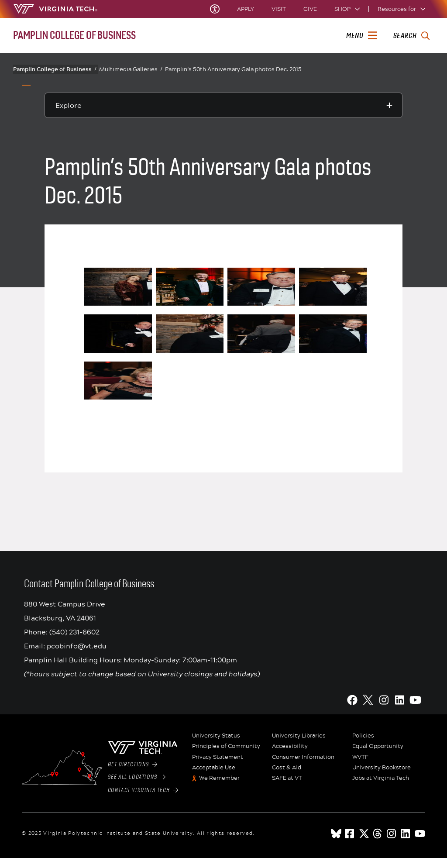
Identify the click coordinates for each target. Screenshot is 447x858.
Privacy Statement (217, 757)
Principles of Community (226, 746)
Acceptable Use (213, 768)
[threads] (378, 833)
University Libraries (299, 736)
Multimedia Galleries (130, 69)
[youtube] (420, 833)
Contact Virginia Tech (143, 790)
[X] (368, 700)
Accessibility (290, 746)
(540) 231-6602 (74, 631)
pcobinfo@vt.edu (77, 645)
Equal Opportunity (377, 746)
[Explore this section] (223, 105)
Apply (245, 9)
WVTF (360, 757)
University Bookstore (381, 768)
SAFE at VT (287, 778)
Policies (363, 736)
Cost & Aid (286, 768)
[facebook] (350, 833)
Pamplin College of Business (54, 69)
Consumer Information (303, 757)
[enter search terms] (411, 36)
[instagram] (392, 833)
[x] (364, 833)
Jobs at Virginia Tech (380, 778)
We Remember (219, 778)
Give (310, 9)
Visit (279, 9)
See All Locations (137, 777)
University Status (216, 736)
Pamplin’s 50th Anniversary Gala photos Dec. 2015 (233, 69)
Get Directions (133, 764)
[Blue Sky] (336, 833)
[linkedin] (406, 833)
